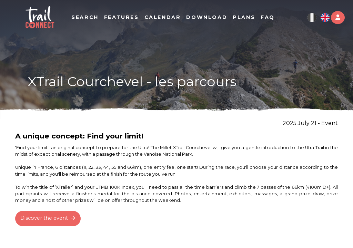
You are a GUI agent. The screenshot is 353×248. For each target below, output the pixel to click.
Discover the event (47, 218)
